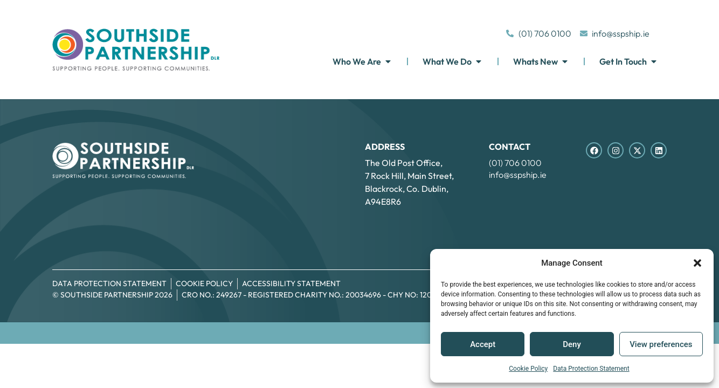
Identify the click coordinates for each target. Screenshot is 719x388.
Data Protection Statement (591, 368)
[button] (697, 263)
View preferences (661, 344)
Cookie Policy (528, 368)
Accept (482, 344)
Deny (572, 344)
